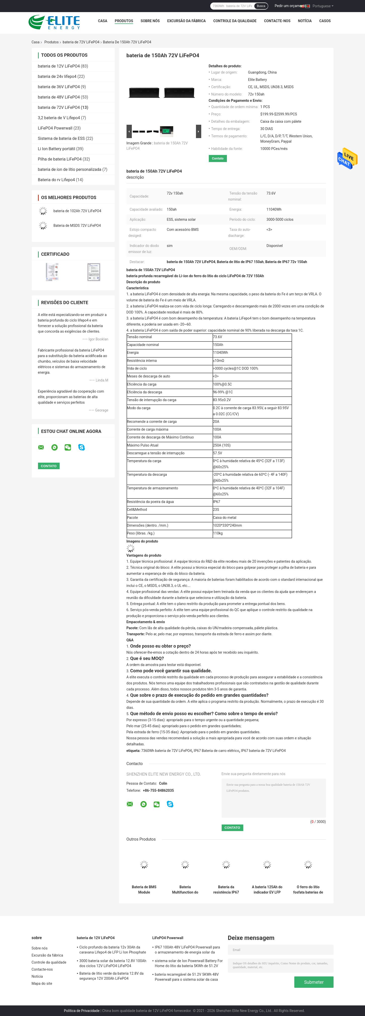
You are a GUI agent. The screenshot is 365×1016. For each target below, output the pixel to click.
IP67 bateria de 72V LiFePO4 (263, 751)
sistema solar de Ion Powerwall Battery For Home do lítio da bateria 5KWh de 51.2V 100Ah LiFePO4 (189, 964)
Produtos (124, 21)
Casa (102, 21)
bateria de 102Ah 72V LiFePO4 (77, 211)
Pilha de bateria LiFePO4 (60, 159)
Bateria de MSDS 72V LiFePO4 (77, 226)
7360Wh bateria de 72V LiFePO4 (166, 751)
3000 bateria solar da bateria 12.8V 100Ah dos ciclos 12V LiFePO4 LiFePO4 (112, 963)
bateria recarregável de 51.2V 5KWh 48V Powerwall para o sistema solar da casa (187, 976)
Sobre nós (150, 21)
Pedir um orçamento (291, 6)
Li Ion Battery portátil (56, 148)
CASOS (325, 21)
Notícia (305, 21)
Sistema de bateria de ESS (61, 138)
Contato (218, 158)
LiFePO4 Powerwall (55, 128)
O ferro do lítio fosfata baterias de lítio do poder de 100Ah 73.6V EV (308, 890)
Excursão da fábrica (186, 21)
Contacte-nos (277, 21)
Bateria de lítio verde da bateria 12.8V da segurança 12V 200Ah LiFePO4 (111, 975)
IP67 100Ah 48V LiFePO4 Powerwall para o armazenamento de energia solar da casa (187, 950)
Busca (261, 6)
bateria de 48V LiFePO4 (59, 97)
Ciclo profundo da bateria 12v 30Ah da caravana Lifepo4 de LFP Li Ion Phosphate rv (112, 950)
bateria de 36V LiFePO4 (59, 86)
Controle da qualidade (235, 21)
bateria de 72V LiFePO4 (81, 42)
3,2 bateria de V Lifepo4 (59, 117)
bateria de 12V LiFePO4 (59, 66)
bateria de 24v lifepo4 (57, 76)
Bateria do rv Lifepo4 (56, 179)
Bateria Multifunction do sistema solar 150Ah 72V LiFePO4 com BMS (185, 890)
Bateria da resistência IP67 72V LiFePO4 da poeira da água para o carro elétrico (226, 890)
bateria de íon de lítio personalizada (69, 169)
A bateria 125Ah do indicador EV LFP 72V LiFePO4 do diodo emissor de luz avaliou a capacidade (267, 890)
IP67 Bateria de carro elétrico (216, 751)
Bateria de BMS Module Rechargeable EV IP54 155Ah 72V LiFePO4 (144, 890)
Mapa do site (42, 983)
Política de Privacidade (82, 1011)
